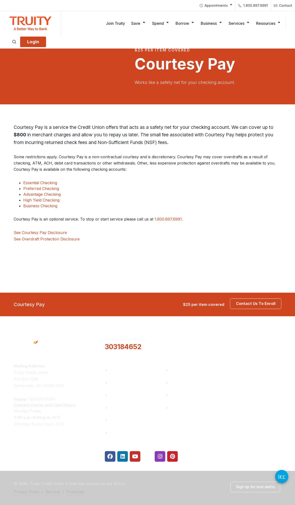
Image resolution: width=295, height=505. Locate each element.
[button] (189, 343)
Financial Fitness (186, 370)
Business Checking (40, 205)
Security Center (185, 407)
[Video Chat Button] (281, 476)
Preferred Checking (41, 188)
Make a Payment (186, 382)
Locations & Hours (249, 343)
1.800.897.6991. (168, 219)
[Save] (138, 23)
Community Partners (129, 407)
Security (52, 491)
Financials (119, 432)
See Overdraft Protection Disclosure (47, 239)
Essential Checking (40, 182)
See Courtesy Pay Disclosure (40, 232)
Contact (283, 5)
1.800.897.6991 (253, 5)
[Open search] (14, 42)
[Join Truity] (115, 23)
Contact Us (120, 420)
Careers (117, 395)
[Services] (239, 23)
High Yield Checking (41, 200)
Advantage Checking (42, 194)
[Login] (33, 42)
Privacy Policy (27, 491)
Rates (175, 395)
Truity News (121, 382)
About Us (118, 370)
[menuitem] (216, 5)
